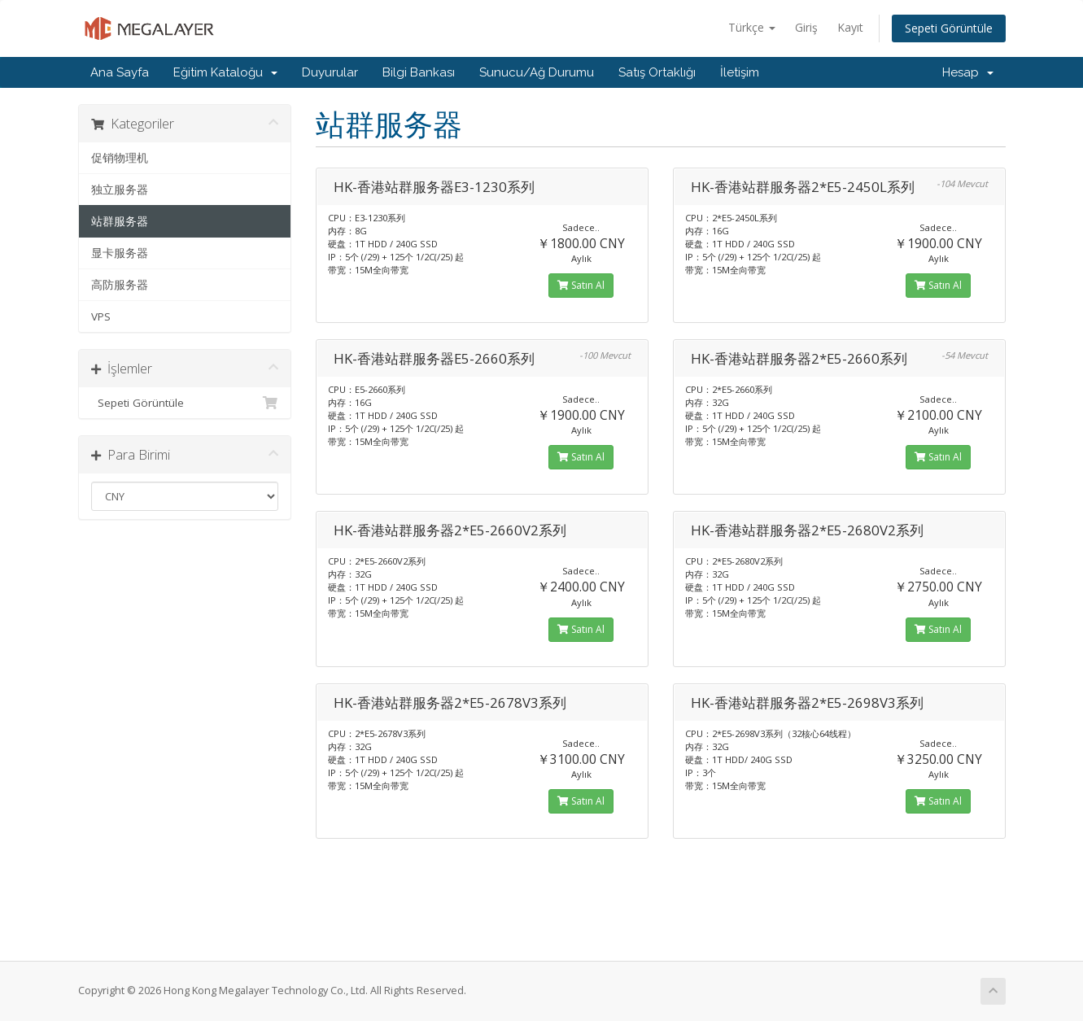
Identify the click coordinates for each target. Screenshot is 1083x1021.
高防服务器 (119, 284)
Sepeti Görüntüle (949, 28)
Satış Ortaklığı (657, 72)
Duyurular (330, 72)
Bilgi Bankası (418, 72)
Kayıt (850, 27)
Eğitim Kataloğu (225, 72)
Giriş (806, 27)
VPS (101, 316)
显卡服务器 (119, 253)
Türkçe (751, 27)
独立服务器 (119, 189)
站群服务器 (119, 221)
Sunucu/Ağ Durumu (536, 72)
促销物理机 (119, 158)
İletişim (739, 72)
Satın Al (581, 285)
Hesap (967, 72)
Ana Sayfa (119, 72)
